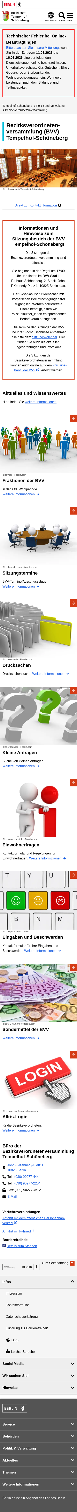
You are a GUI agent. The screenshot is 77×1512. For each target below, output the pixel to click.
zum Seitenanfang (55, 1263)
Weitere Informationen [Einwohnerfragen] (45, 858)
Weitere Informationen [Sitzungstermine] (19, 586)
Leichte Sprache (20, 1352)
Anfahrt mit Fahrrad (16, 1231)
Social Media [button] (13, 1364)
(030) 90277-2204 (27, 1183)
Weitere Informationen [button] (20, 1484)
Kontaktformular (17, 1305)
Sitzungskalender (44, 337)
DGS (12, 1340)
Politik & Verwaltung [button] (19, 1448)
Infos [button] (6, 1282)
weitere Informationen (40, 402)
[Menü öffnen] (70, 16)
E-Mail (12, 1197)
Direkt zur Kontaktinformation (38, 205)
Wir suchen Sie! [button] (15, 1376)
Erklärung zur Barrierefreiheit (27, 1328)
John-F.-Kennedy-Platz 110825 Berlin (25, 1167)
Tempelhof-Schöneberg (17, 105)
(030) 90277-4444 (27, 1176)
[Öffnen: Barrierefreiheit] (50, 16)
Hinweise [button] (10, 1388)
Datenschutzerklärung (22, 1316)
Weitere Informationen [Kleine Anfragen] (19, 766)
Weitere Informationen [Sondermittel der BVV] (19, 1038)
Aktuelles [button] (10, 1460)
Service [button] (8, 1424)
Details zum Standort (22, 1246)
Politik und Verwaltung (50, 105)
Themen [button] (9, 1472)
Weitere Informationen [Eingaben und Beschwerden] (40, 951)
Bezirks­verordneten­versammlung (26, 110)
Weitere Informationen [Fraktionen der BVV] (19, 494)
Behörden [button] (10, 1436)
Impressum (14, 1293)
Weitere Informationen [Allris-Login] (19, 1130)
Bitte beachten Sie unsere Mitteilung (32, 47)
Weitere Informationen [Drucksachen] (49, 674)
